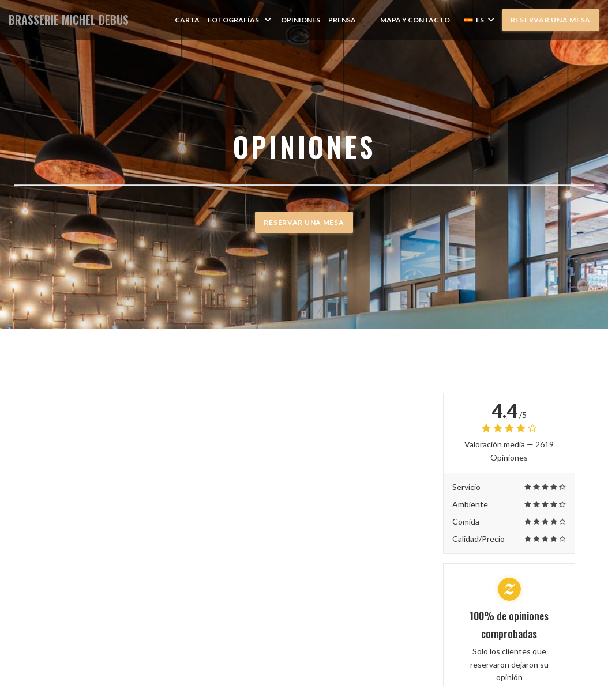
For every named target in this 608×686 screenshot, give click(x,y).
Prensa (342, 20)
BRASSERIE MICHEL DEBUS (69, 20)
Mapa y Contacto (415, 20)
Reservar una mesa (551, 20)
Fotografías (240, 20)
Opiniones (300, 20)
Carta (187, 20)
